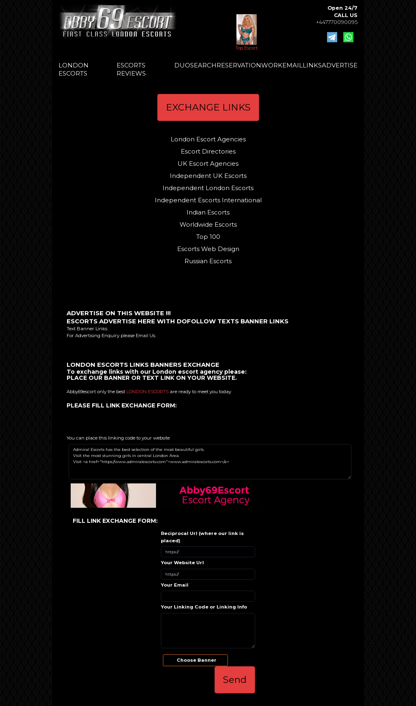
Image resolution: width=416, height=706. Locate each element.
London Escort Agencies (208, 139)
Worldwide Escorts (208, 224)
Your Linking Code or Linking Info (204, 607)
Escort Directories (208, 151)
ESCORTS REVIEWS (131, 69)
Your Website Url (182, 562)
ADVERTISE (340, 65)
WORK (271, 65)
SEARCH (203, 65)
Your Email (174, 585)
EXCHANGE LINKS (208, 107)
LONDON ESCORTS (73, 69)
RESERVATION (239, 65)
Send (235, 679)
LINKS (312, 65)
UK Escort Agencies (208, 163)
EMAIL (292, 65)
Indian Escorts (208, 212)
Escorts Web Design (208, 249)
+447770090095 (337, 22)
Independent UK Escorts (208, 176)
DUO (182, 65)
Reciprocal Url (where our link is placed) (202, 537)
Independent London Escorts (208, 188)
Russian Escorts (208, 261)
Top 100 (208, 236)
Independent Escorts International (208, 200)
